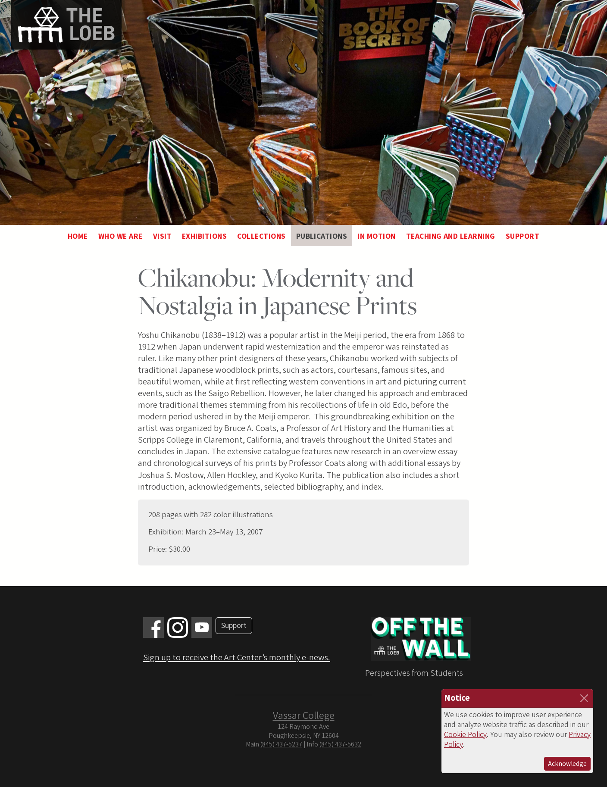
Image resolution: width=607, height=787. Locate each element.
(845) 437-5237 (281, 744)
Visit (162, 236)
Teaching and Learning (450, 236)
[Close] (584, 698)
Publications (321, 236)
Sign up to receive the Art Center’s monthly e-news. (236, 657)
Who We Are (120, 236)
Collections (261, 236)
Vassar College (304, 715)
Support (522, 236)
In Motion (376, 236)
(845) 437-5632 (340, 744)
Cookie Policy (465, 734)
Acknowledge (567, 763)
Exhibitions (204, 236)
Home (78, 236)
